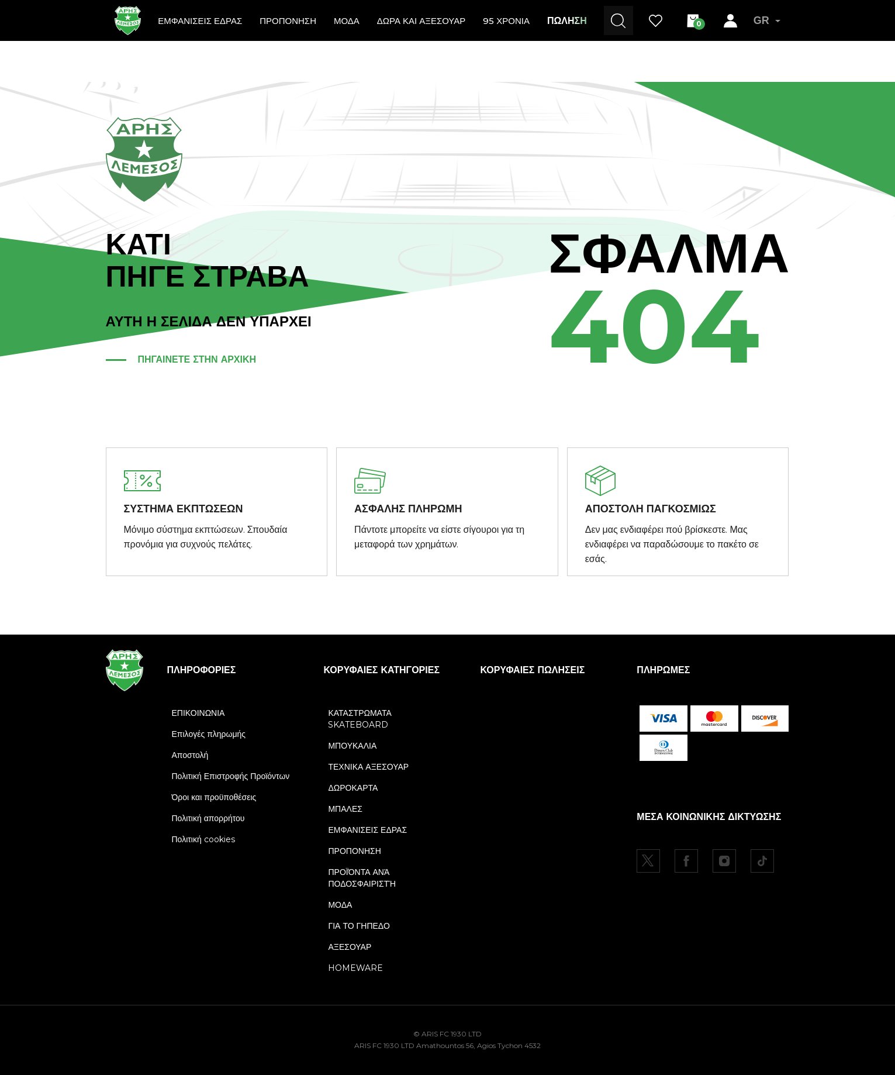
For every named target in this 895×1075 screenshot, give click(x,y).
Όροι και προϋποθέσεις (214, 797)
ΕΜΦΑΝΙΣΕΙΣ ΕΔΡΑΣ (200, 20)
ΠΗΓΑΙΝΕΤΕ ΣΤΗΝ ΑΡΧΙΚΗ (197, 359)
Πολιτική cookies (203, 839)
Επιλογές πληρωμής (209, 734)
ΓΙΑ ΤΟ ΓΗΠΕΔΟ (358, 926)
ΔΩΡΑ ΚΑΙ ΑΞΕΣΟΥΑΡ (421, 20)
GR (767, 20)
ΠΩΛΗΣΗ (567, 20)
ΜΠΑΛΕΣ (345, 809)
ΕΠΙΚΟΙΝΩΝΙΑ (198, 713)
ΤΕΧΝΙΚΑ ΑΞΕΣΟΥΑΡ (368, 767)
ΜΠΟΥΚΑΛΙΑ (352, 745)
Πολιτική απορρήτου (208, 818)
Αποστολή (190, 755)
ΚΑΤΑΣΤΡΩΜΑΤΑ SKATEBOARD (359, 719)
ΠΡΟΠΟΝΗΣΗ (288, 20)
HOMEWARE (355, 968)
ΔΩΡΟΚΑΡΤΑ (353, 788)
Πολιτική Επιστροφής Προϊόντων (231, 776)
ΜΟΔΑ (347, 20)
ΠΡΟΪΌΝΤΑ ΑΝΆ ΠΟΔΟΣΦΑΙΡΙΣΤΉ (361, 878)
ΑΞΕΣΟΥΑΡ (349, 947)
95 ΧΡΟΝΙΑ (506, 20)
